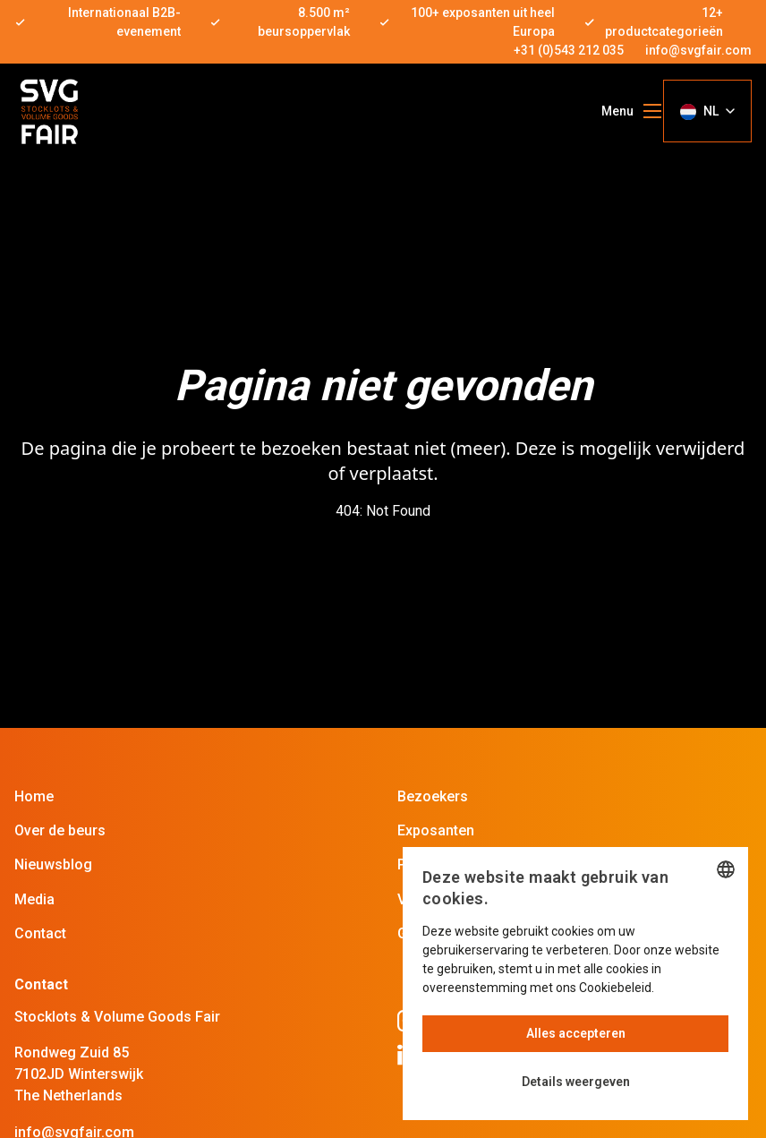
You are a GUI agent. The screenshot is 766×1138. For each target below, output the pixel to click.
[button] (575, 1082)
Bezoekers (432, 796)
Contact (40, 933)
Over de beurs (60, 830)
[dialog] (575, 983)
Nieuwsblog (53, 864)
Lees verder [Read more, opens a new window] (690, 987)
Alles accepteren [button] (576, 1033)
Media (34, 899)
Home (34, 796)
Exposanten (435, 830)
